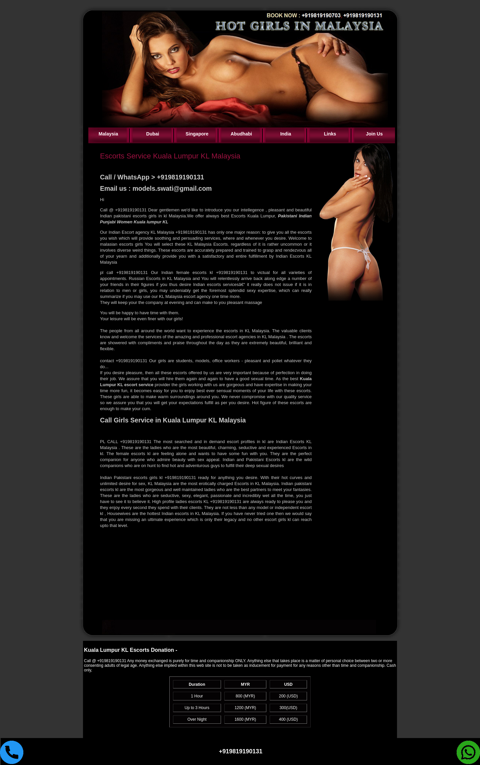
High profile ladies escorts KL (181, 501)
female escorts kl (134, 453)
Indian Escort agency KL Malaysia (142, 232)
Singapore (197, 133)
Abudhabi (241, 133)
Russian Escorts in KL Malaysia (159, 278)
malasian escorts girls (122, 244)
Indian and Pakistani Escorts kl (255, 459)
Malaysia (108, 133)
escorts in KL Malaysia (245, 330)
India (285, 133)
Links (330, 133)
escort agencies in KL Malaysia (256, 336)
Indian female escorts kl (187, 272)
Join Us (374, 133)
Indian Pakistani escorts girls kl (132, 477)
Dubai (152, 133)
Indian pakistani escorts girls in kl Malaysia (143, 215)
